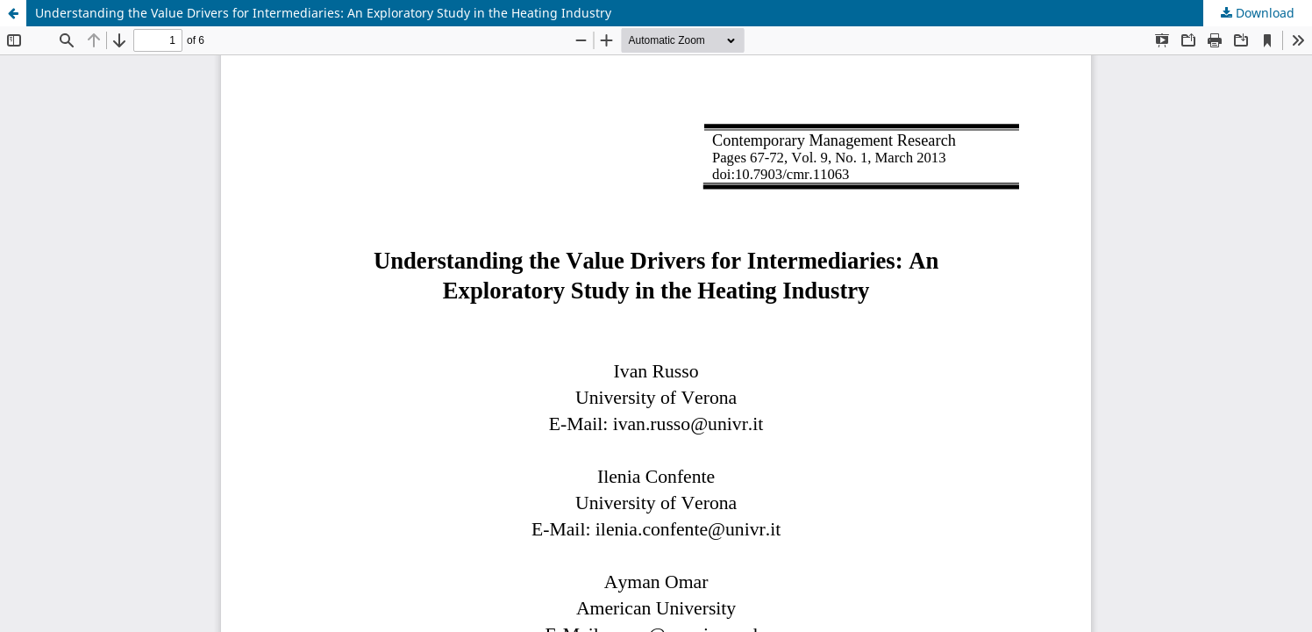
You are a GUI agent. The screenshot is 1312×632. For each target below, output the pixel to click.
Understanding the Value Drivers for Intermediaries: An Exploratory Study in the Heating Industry (323, 12)
